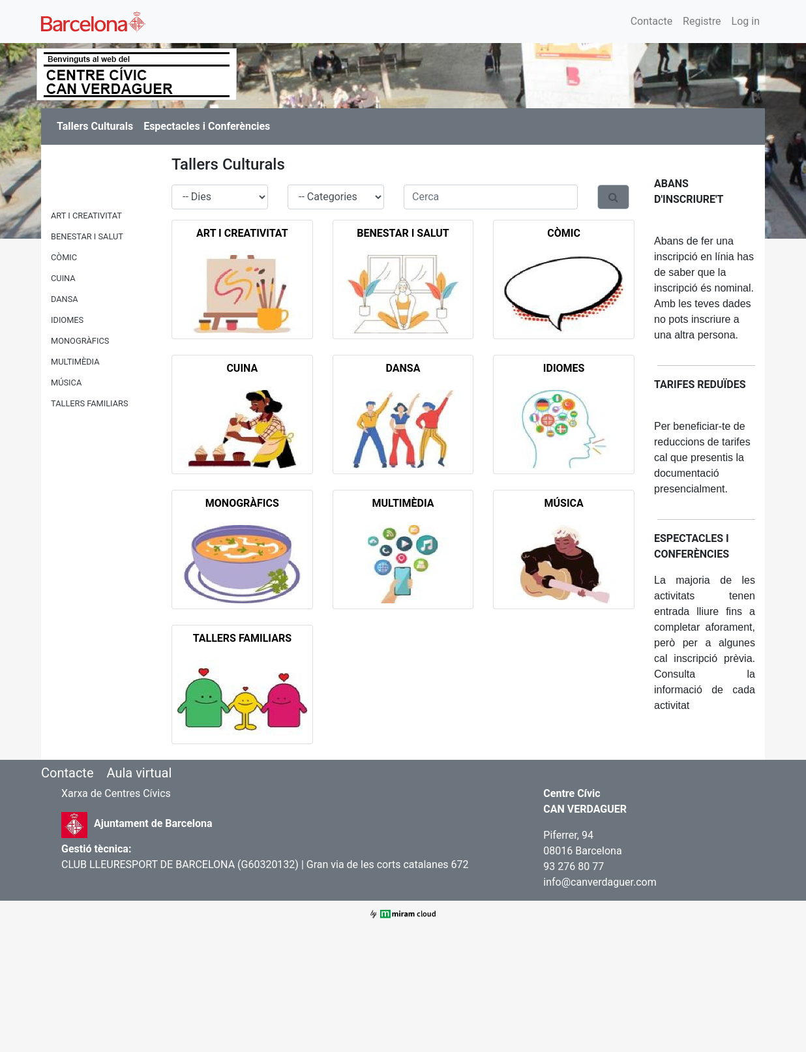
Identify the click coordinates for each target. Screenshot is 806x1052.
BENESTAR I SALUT (87, 236)
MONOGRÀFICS (80, 341)
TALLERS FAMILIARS (89, 403)
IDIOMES (67, 320)
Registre (702, 21)
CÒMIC (64, 257)
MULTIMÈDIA (75, 362)
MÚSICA (66, 382)
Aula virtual (139, 773)
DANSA (64, 299)
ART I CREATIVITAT (86, 215)
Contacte (651, 21)
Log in (746, 21)
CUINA (63, 278)
